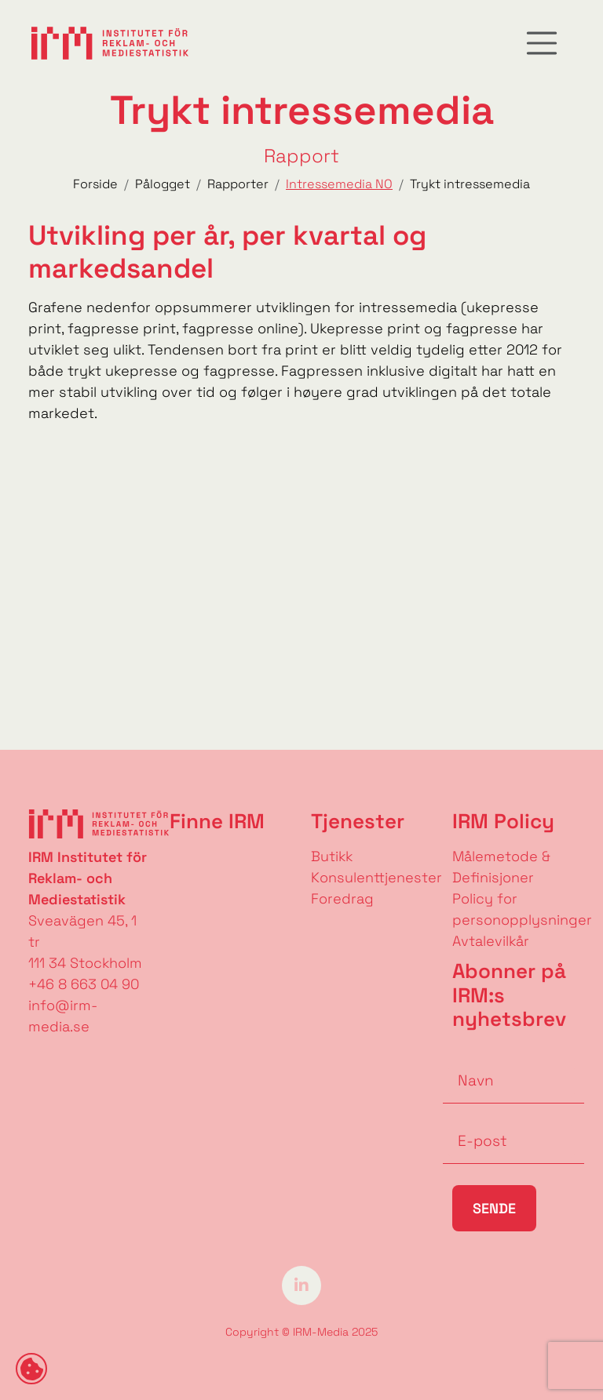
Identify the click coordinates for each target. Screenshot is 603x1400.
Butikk (332, 856)
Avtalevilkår (490, 941)
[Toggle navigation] (542, 43)
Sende (494, 1208)
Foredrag (342, 898)
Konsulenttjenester (376, 877)
